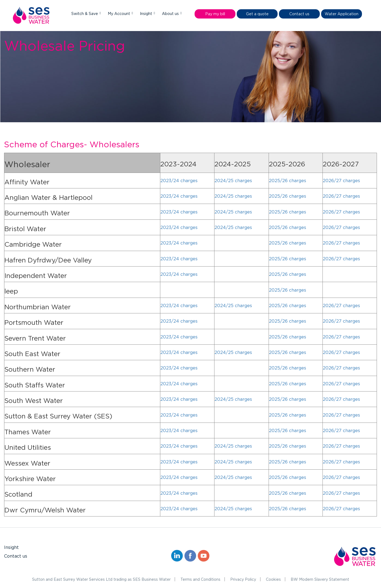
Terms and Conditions (200, 579)
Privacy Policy (243, 579)
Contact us (15, 556)
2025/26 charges (287, 180)
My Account (119, 13)
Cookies (273, 579)
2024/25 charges (233, 180)
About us (171, 13)
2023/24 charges (179, 180)
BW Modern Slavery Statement (320, 579)
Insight (146, 13)
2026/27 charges (341, 180)
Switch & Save (85, 13)
